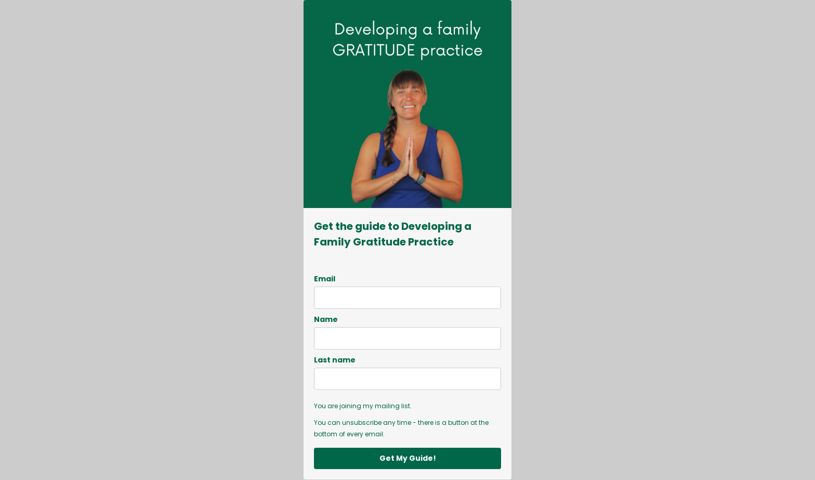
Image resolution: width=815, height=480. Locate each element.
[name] (407, 338)
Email (324, 279)
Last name (335, 360)
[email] (407, 298)
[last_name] (407, 379)
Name (326, 319)
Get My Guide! (407, 458)
